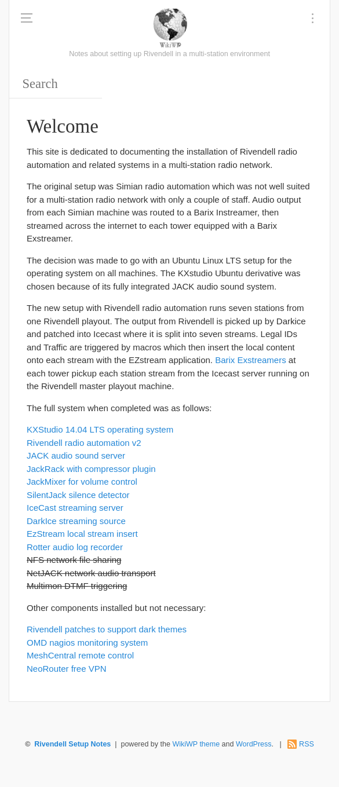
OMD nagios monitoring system (87, 642)
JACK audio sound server (76, 455)
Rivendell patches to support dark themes (107, 629)
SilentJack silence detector (78, 495)
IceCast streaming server (75, 508)
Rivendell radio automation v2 (84, 443)
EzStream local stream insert (82, 534)
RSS (306, 744)
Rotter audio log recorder (75, 547)
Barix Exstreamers (250, 360)
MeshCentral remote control (80, 655)
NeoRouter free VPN (67, 668)
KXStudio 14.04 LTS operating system (100, 429)
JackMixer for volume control (82, 481)
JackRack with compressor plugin (91, 469)
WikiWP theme (196, 744)
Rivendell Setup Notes (72, 744)
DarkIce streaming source (76, 521)
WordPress (254, 744)
